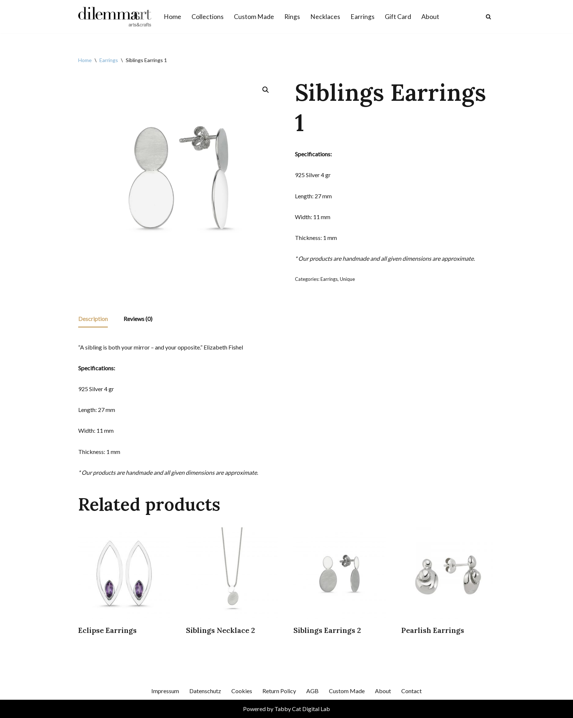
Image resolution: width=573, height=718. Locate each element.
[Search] (488, 16)
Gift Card (398, 16)
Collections (207, 16)
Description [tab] (93, 318)
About (430, 16)
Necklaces (325, 16)
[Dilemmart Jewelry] (114, 17)
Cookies (241, 690)
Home (172, 16)
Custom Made (254, 16)
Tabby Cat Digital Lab (302, 708)
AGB (312, 690)
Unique (347, 279)
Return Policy (279, 690)
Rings (292, 16)
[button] (265, 89)
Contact (411, 690)
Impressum (165, 690)
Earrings (362, 16)
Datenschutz (205, 690)
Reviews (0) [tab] (138, 318)
